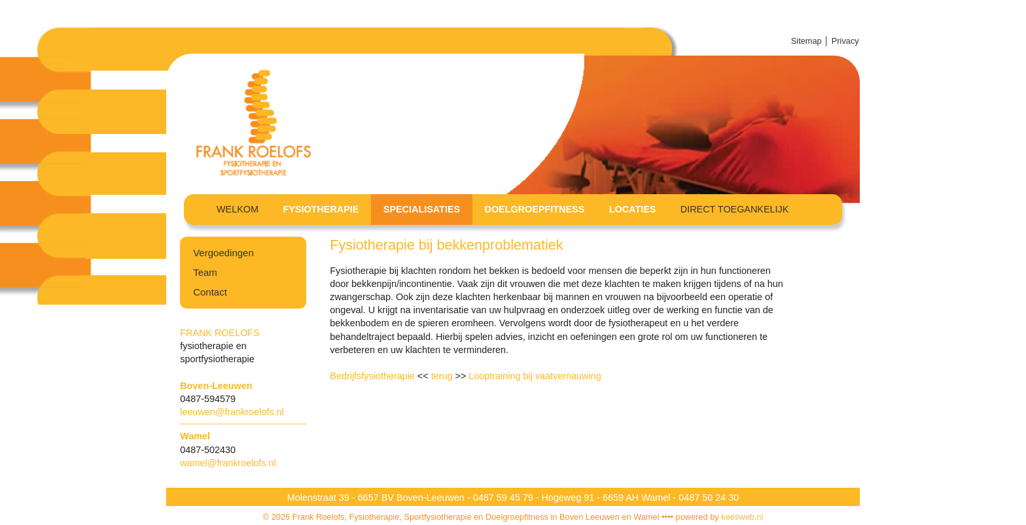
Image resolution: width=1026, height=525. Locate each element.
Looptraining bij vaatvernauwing (535, 376)
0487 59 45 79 (504, 497)
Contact (210, 291)
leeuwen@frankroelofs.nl (232, 412)
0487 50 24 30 (709, 497)
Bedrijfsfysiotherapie (372, 376)
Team (205, 272)
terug (443, 376)
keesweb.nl (742, 517)
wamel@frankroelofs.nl (228, 463)
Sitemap (806, 41)
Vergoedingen (223, 252)
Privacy (847, 41)
